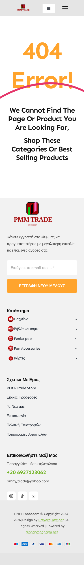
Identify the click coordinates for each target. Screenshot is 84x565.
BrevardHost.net (51, 520)
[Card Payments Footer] (42, 544)
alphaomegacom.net (42, 532)
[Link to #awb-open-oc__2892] (65, 8)
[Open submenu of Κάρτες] (75, 358)
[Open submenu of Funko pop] (75, 339)
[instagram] (11, 495)
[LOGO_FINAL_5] (24, 5)
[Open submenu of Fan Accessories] (75, 348)
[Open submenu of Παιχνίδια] (75, 319)
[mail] (33, 495)
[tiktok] (22, 495)
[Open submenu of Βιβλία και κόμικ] (75, 329)
